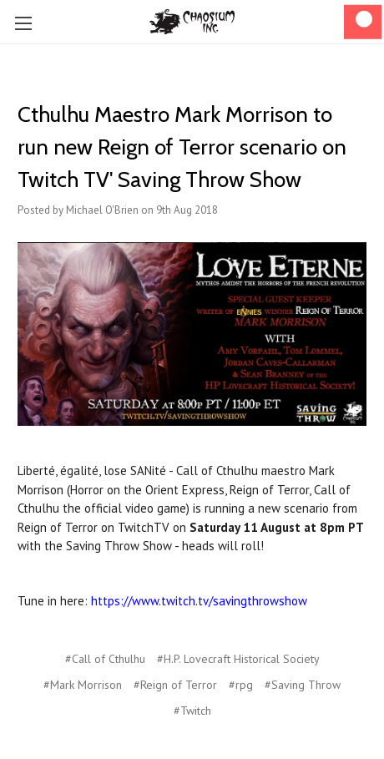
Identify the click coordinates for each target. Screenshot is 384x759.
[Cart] (362, 22)
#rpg (241, 684)
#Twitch (192, 710)
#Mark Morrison (82, 684)
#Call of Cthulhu (105, 658)
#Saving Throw (303, 684)
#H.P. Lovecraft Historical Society (238, 658)
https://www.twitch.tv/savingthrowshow (199, 601)
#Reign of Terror (175, 684)
